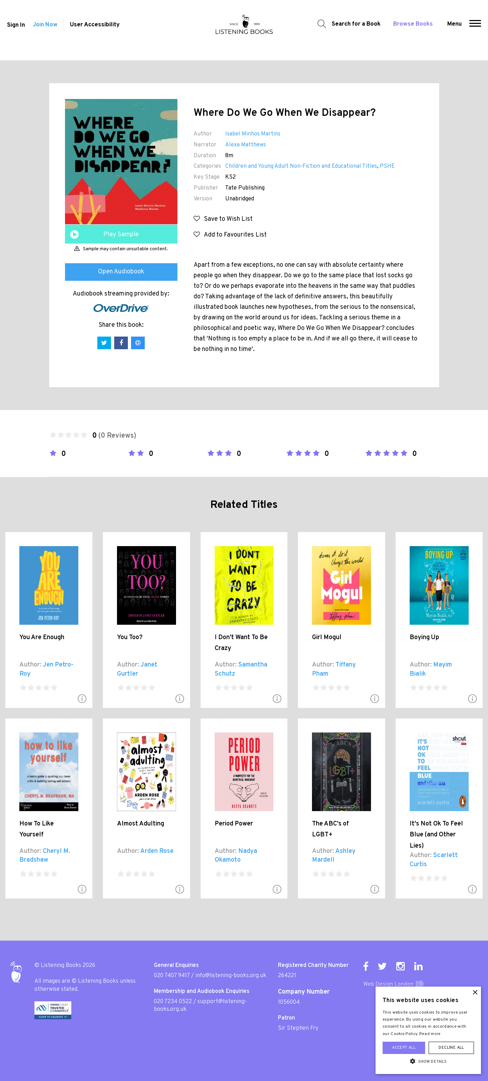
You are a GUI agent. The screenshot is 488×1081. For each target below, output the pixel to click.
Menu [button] (456, 30)
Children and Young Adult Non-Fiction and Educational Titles (301, 166)
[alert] (428, 1030)
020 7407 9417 (172, 975)
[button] (477, 30)
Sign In (14, 31)
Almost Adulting (140, 824)
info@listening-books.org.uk (230, 975)
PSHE (387, 166)
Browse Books (415, 30)
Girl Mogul (326, 638)
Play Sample (121, 235)
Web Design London (388, 984)
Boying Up (424, 638)
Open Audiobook (121, 272)
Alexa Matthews (245, 144)
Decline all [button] (451, 1047)
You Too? (130, 638)
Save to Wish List (223, 219)
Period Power (234, 824)
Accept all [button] (404, 1047)
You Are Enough (41, 638)
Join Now (45, 31)
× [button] (474, 992)
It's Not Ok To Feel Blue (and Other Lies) (436, 835)
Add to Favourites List (230, 235)
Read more (430, 1034)
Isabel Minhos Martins (252, 134)
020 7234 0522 (173, 1001)
